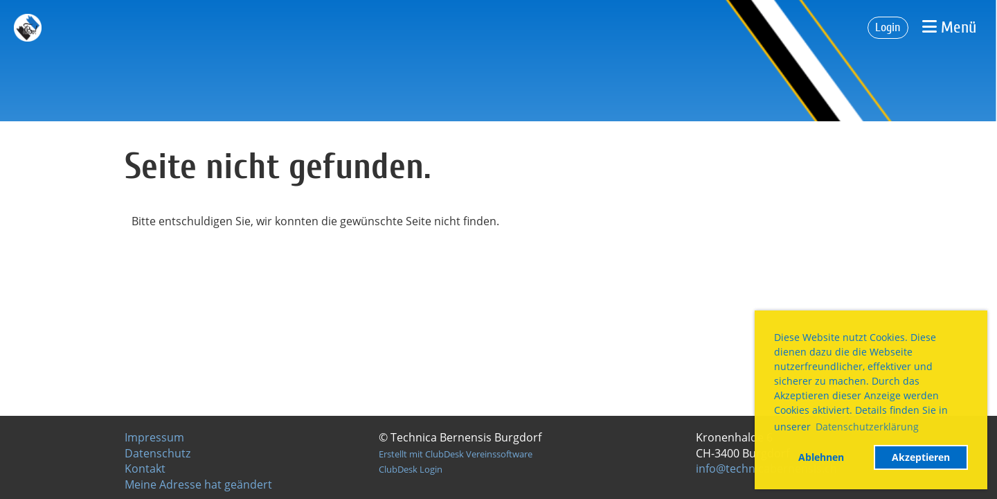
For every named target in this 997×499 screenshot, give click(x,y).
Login (888, 27)
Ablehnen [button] (821, 457)
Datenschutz (157, 453)
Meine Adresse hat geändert (198, 484)
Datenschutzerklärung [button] (867, 426)
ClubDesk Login (410, 469)
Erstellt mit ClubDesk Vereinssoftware (455, 454)
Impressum (154, 437)
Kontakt (145, 468)
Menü (949, 27)
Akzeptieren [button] (921, 457)
